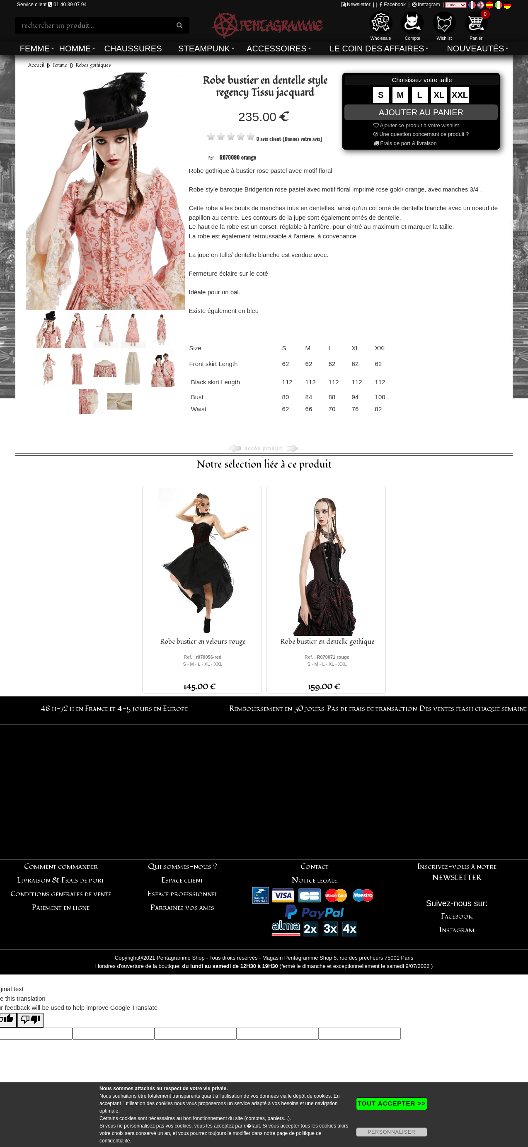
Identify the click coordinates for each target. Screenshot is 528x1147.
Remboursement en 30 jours (277, 708)
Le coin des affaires (377, 48)
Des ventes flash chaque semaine (473, 708)
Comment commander (61, 866)
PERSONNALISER (391, 1132)
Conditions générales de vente (60, 894)
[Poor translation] (30, 1020)
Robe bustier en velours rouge (202, 641)
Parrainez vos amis (182, 907)
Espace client (182, 880)
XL (439, 94)
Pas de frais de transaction (372, 708)
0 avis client (268, 138)
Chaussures (133, 48)
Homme (75, 48)
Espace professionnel (183, 894)
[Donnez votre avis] (302, 138)
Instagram (426, 4)
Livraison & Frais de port (60, 880)
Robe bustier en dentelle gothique (327, 641)
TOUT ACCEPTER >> (392, 1103)
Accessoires (276, 48)
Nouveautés (475, 48)
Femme (35, 48)
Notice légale (314, 880)
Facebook (393, 4)
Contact (314, 866)
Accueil (36, 65)
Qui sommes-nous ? (182, 866)
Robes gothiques (93, 65)
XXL (460, 94)
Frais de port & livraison (405, 143)
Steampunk (204, 48)
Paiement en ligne (61, 907)
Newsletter (356, 4)
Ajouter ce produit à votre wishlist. (416, 125)
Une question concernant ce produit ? (421, 134)
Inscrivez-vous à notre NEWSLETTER (457, 872)
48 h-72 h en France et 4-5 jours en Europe (114, 708)
